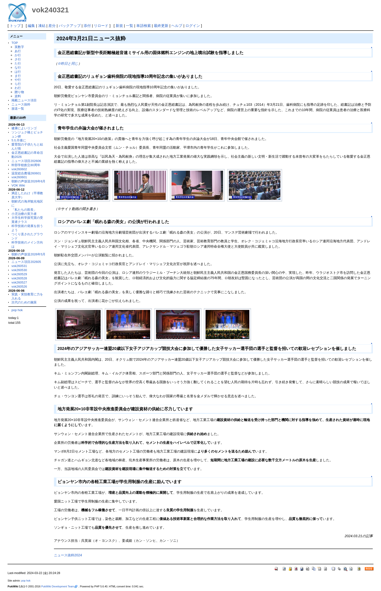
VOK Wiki (18, 185)
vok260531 (19, 266)
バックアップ (70, 26)
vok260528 (19, 278)
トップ (15, 26)
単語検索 (143, 26)
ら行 (18, 84)
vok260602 (19, 169)
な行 (18, 67)
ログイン (192, 26)
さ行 (18, 59)
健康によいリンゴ (24, 128)
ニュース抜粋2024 (68, 555)
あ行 (18, 51)
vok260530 (19, 270)
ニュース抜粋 (20, 104)
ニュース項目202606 (26, 161)
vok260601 (19, 177)
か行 (18, 55)
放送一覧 (17, 108)
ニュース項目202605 (26, 262)
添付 (87, 26)
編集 (31, 26)
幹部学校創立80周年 (25, 165)
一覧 (129, 26)
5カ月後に (18, 140)
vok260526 (19, 286)
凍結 (41, 26)
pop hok (17, 310)
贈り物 (19, 92)
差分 (52, 26)
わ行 (18, 88)
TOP (14, 43)
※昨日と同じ (67, 63)
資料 (18, 96)
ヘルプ (176, 26)
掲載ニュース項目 (24, 100)
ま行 (18, 76)
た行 (18, 63)
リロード (101, 26)
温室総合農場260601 (26, 173)
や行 (18, 79)
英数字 (19, 47)
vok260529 (19, 274)
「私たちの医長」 (24, 209)
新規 (119, 26)
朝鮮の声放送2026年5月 (28, 254)
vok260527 (19, 282)
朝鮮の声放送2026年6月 (28, 181)
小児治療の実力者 (24, 214)
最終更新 (161, 26)
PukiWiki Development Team (59, 586)
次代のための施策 (24, 302)
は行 (18, 71)
